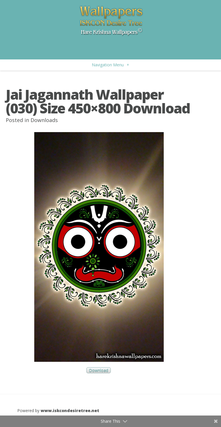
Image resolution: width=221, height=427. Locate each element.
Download (98, 370)
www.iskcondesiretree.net (70, 410)
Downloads (44, 120)
